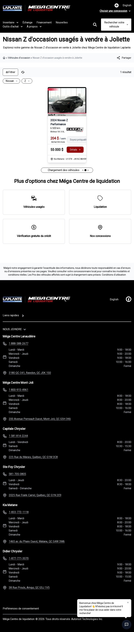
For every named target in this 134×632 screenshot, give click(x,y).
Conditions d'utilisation (114, 274)
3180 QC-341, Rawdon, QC (30, 372)
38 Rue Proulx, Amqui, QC (29, 587)
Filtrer (10, 72)
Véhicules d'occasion (19, 57)
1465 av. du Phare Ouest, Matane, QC (37, 541)
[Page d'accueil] (36, 299)
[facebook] (128, 299)
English (127, 5)
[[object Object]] (123, 58)
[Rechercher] (95, 24)
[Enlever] (16, 81)
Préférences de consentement (21, 608)
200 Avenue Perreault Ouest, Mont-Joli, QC (40, 418)
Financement (44, 22)
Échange (27, 22)
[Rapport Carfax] (75, 129)
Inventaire (10, 22)
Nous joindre (12, 329)
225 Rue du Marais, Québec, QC (33, 457)
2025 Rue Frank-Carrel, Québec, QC (35, 495)
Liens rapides (11, 315)
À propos (34, 26)
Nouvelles (62, 22)
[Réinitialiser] (23, 72)
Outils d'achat (13, 26)
